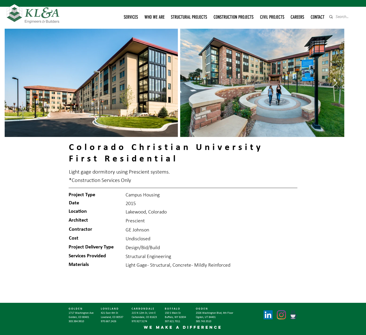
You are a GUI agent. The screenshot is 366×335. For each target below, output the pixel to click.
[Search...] (343, 16)
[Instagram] (281, 314)
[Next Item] (335, 82)
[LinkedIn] (268, 314)
